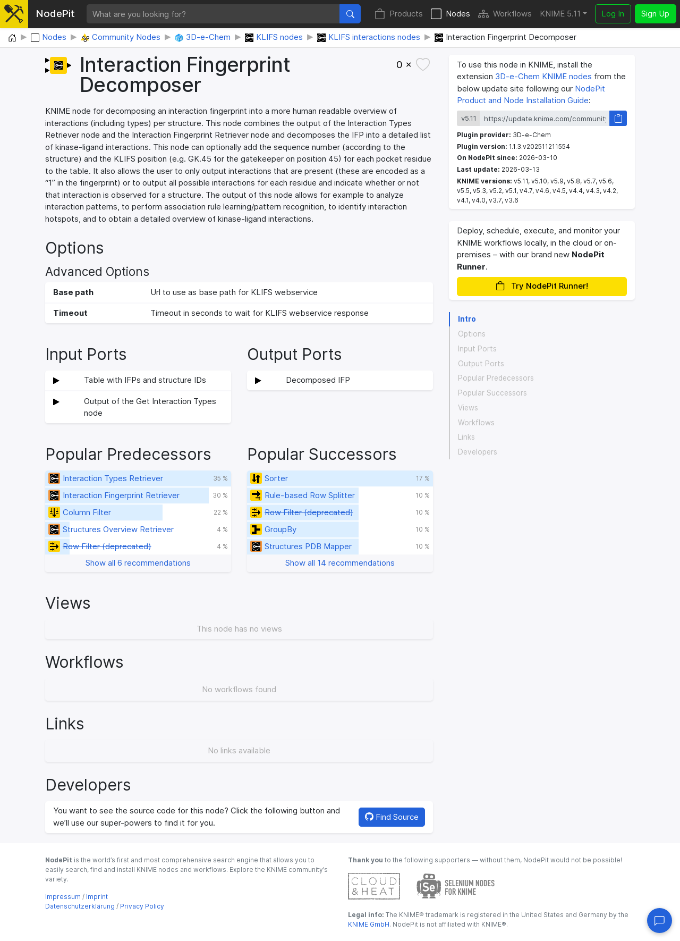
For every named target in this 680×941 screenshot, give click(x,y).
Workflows (505, 14)
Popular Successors (492, 393)
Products (399, 14)
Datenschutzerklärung (80, 906)
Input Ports (477, 349)
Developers (477, 452)
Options (472, 334)
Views (468, 408)
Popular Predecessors (496, 378)
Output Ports (481, 363)
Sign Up (655, 14)
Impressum (63, 897)
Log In (612, 14)
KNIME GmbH (368, 924)
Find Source (392, 817)
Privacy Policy (142, 906)
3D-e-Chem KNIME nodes (543, 76)
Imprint (97, 897)
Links (466, 437)
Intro (467, 319)
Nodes (450, 14)
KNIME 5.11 (560, 14)
